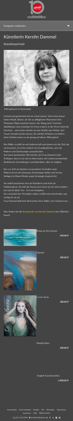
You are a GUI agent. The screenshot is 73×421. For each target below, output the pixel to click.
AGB (35, 413)
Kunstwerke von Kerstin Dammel (39, 211)
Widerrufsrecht (44, 413)
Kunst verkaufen (25, 410)
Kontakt (36, 410)
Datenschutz (61, 410)
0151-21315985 (20, 418)
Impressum (27, 413)
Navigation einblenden (15, 25)
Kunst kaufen (12, 410)
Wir (43, 410)
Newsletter (50, 410)
